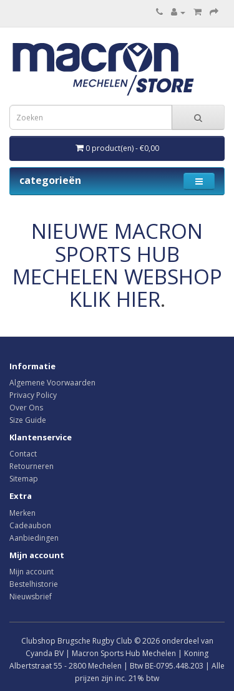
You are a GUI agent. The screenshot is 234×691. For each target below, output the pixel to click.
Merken (22, 513)
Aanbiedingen (34, 538)
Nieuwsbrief (30, 596)
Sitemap (23, 478)
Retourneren (31, 466)
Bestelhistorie (33, 584)
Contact (23, 453)
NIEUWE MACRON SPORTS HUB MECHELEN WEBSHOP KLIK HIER (117, 265)
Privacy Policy (33, 395)
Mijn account (31, 571)
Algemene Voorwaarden (52, 382)
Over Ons (26, 407)
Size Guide (27, 420)
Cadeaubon (30, 525)
